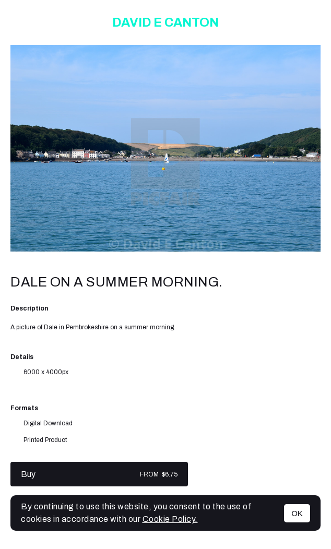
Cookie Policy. (170, 519)
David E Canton (165, 22)
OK (297, 513)
